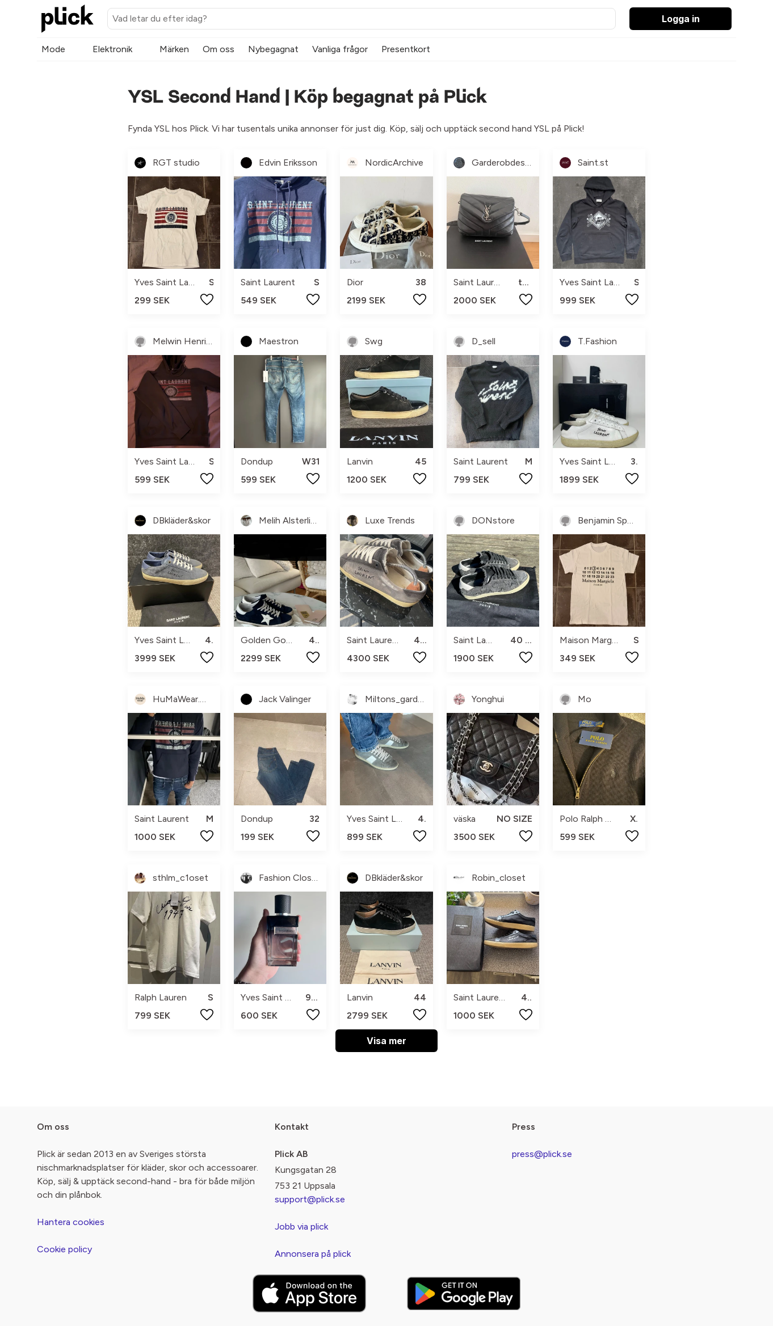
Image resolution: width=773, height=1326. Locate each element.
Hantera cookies (70, 1222)
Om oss (218, 49)
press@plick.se (542, 1153)
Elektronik (112, 49)
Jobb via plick (301, 1226)
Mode (53, 49)
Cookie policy (64, 1249)
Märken (174, 49)
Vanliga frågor (340, 49)
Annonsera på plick (313, 1253)
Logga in (681, 18)
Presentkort (405, 49)
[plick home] (67, 19)
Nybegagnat (273, 49)
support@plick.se (310, 1199)
